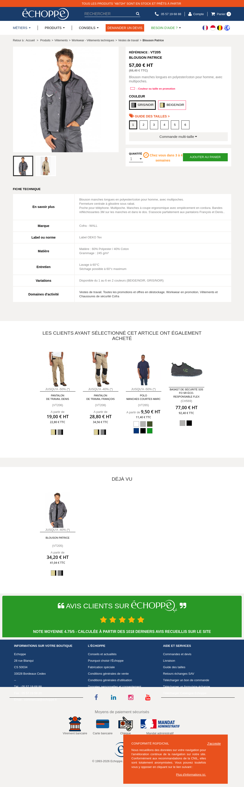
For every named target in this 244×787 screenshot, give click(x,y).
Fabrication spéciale (101, 667)
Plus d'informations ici (190, 774)
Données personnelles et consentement (114, 686)
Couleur (137, 96)
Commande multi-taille (178, 137)
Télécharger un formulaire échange (186, 686)
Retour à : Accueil (24, 40)
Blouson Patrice (58, 537)
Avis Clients (96, 699)
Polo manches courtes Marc (143, 397)
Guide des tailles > (149, 115)
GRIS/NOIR (142, 105)
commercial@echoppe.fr (40, 699)
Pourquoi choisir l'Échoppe (106, 660)
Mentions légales (99, 693)
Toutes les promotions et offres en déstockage (134, 292)
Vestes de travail (90, 292)
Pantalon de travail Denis (57, 397)
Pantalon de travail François (100, 397)
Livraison (169, 660)
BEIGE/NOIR (172, 105)
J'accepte (214, 743)
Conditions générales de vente (108, 673)
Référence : (139, 52)
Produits (45, 40)
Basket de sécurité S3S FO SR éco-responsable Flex (186, 393)
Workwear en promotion (182, 292)
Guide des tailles (174, 667)
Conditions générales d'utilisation (110, 680)
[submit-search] (138, 13)
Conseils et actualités (102, 654)
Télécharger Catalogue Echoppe (184, 693)
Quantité (135, 153)
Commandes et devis (177, 654)
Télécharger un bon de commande (186, 680)
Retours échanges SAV (178, 673)
